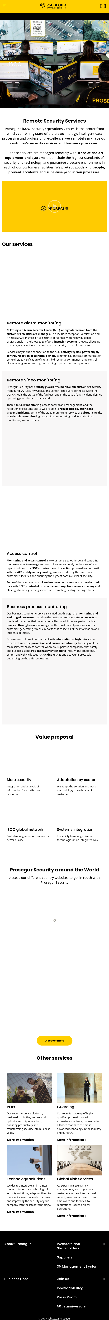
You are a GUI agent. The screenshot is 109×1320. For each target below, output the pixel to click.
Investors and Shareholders (68, 1246)
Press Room (67, 1297)
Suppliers (65, 1257)
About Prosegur (17, 1244)
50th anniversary (71, 1306)
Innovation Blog (70, 1288)
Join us (63, 1279)
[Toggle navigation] (100, 5)
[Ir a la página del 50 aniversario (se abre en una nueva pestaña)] (54, 16)
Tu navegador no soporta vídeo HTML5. (54, 16)
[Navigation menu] (4, 5)
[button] (105, 6)
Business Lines (16, 1279)
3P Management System (78, 1266)
